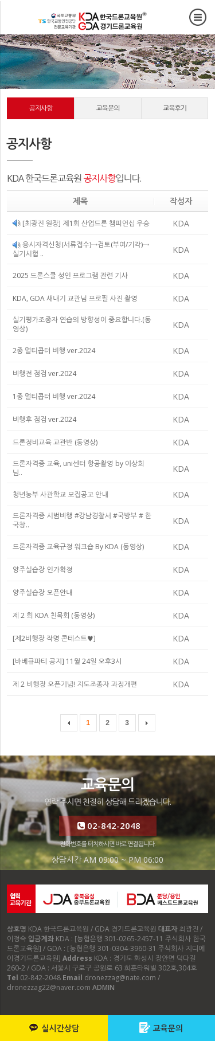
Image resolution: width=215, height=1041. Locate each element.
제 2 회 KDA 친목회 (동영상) (54, 615)
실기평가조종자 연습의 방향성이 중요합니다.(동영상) (82, 324)
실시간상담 (53, 1028)
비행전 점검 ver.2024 (44, 373)
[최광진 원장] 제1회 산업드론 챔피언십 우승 (81, 223)
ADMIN (103, 987)
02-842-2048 (107, 825)
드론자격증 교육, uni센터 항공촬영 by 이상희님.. (78, 468)
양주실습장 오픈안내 (43, 592)
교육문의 (161, 1028)
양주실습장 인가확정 (43, 569)
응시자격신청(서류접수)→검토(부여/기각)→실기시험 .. (81, 249)
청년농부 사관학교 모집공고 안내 (60, 494)
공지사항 (40, 108)
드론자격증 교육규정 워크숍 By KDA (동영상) (78, 546)
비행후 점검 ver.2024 (44, 419)
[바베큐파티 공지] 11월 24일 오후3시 (67, 661)
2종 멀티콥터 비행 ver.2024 (54, 350)
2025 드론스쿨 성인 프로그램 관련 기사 (70, 275)
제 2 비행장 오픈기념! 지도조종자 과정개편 (75, 684)
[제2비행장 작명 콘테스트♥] (54, 638)
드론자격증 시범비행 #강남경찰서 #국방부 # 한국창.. (82, 520)
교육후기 (174, 108)
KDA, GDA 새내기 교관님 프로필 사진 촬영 (75, 298)
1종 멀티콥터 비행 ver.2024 (54, 396)
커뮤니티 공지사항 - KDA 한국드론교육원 (94, 20)
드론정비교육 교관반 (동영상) (55, 442)
